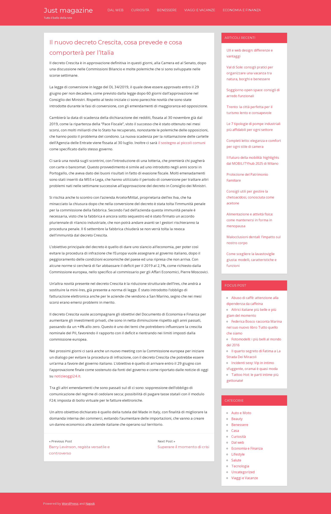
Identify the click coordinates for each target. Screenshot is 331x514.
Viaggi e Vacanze (199, 10)
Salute (236, 460)
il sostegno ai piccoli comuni (181, 142)
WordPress (70, 503)
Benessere (167, 10)
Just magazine (68, 10)
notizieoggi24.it (67, 376)
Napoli (90, 503)
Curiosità (140, 10)
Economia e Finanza (242, 10)
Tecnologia (240, 466)
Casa (235, 430)
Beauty (237, 418)
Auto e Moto (241, 413)
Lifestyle (238, 454)
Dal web (115, 10)
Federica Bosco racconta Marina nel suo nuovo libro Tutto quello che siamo (254, 327)
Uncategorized (243, 472)
